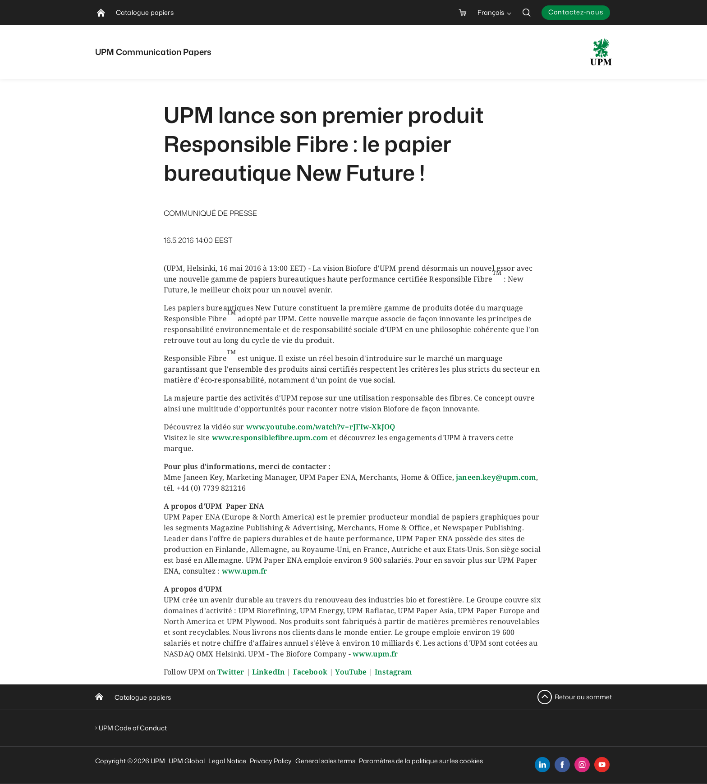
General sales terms (325, 761)
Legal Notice (227, 761)
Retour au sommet (583, 697)
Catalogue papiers (143, 697)
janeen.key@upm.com (496, 477)
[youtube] (602, 764)
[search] (526, 12)
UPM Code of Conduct (133, 728)
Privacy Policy (271, 761)
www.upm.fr (244, 571)
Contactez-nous (575, 12)
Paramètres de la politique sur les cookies (421, 761)
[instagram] (582, 764)
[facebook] (562, 764)
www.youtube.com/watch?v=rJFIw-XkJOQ (320, 427)
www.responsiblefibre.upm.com (270, 437)
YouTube (351, 672)
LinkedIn (268, 672)
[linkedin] (542, 764)
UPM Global (187, 761)
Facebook (310, 672)
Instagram (393, 672)
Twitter (230, 672)
